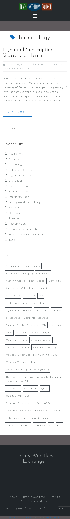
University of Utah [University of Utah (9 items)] (16, 418)
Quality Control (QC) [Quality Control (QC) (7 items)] (17, 395)
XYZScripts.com (53, 517)
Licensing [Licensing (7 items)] (55, 325)
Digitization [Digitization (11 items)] (38, 302)
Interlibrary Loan (19, 196)
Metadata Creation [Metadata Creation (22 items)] (41, 339)
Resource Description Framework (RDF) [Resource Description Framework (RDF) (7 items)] (28, 410)
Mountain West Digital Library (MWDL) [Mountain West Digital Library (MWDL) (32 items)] (27, 369)
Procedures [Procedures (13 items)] (30, 388)
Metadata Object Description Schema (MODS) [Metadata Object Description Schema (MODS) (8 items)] (32, 354)
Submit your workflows (35, 501)
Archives (14, 159)
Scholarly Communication (24, 229)
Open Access (17, 213)
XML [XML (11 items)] (51, 425)
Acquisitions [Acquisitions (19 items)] (13, 265)
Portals (55, 496)
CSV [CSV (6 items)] (40, 295)
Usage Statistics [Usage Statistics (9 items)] (39, 418)
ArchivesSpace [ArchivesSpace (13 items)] (32, 265)
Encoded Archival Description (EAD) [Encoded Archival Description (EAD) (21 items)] (26, 325)
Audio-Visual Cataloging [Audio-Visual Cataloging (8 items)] (19, 273)
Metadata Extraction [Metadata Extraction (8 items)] (17, 347)
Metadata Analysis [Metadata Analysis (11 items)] (40, 332)
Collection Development (23, 170)
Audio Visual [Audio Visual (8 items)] (43, 273)
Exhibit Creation (19, 191)
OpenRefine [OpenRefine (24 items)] (13, 388)
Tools (12, 239)
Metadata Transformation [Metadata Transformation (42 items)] (20, 362)
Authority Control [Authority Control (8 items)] (16, 280)
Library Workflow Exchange (25, 202)
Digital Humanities (20, 175)
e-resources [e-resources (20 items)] (13, 317)
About (13, 496)
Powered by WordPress (17, 508)
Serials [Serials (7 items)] (58, 410)
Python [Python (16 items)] (45, 388)
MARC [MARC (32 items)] (9, 332)
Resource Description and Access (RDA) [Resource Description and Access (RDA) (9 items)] (28, 403)
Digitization (16, 180)
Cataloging (15, 164)
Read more (17, 112)
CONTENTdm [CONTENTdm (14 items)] (13, 295)
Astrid (47, 508)
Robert (39, 64)
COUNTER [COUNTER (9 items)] (29, 295)
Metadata (15, 207)
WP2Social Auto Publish (20, 517)
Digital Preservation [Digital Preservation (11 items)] (17, 302)
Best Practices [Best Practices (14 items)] (37, 280)
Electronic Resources (32, 68)
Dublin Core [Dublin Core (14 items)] (41, 310)
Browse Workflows (34, 496)
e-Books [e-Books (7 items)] (56, 310)
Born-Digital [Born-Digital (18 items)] (55, 280)
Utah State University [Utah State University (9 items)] (18, 425)
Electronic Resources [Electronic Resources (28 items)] (36, 317)
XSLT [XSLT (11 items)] (59, 425)
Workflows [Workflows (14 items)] (39, 425)
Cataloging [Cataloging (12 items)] (12, 288)
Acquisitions (16, 153)
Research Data (18, 223)
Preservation (16, 218)
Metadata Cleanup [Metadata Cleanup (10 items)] (16, 339)
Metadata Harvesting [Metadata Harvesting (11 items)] (44, 347)
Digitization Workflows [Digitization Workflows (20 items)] (18, 310)
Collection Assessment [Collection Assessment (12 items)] (34, 288)
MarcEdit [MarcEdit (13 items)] (21, 332)
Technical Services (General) (26, 234)
